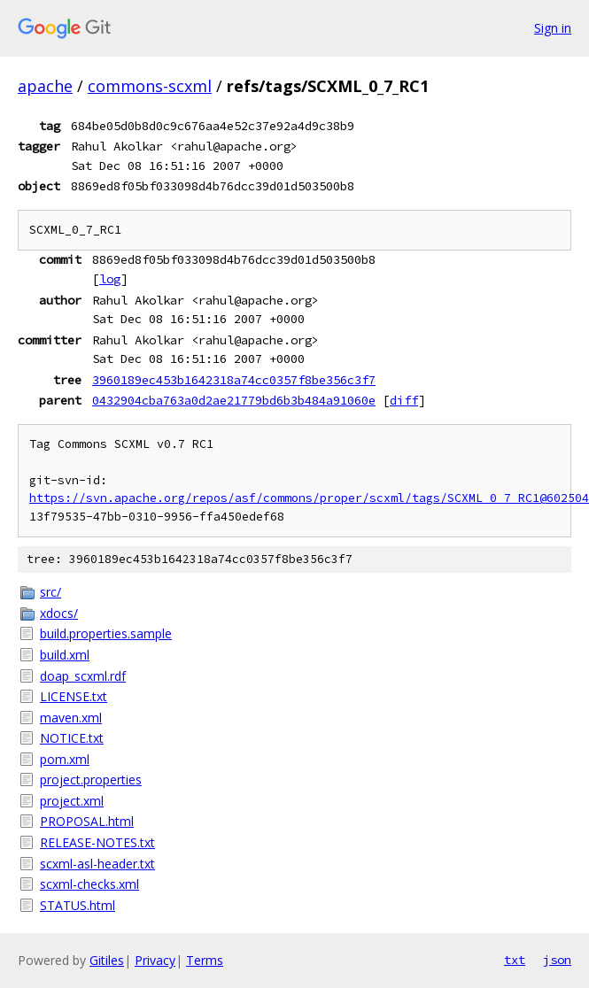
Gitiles (106, 960)
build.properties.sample (106, 633)
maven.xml (71, 717)
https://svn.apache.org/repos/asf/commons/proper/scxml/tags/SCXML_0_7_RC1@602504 (309, 498)
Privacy (155, 960)
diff (404, 400)
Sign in (552, 27)
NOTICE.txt (72, 737)
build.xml (64, 654)
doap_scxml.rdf (83, 676)
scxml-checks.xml (89, 884)
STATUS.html (77, 905)
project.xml (72, 800)
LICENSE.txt (73, 696)
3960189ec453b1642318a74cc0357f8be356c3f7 (234, 380)
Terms (204, 960)
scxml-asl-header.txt (97, 863)
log (109, 279)
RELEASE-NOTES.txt (97, 842)
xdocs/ (59, 613)
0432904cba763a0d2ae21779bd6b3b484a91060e (234, 400)
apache (45, 85)
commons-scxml (150, 85)
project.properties (91, 779)
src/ (50, 591)
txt (514, 960)
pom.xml (64, 759)
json (557, 960)
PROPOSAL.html (87, 821)
